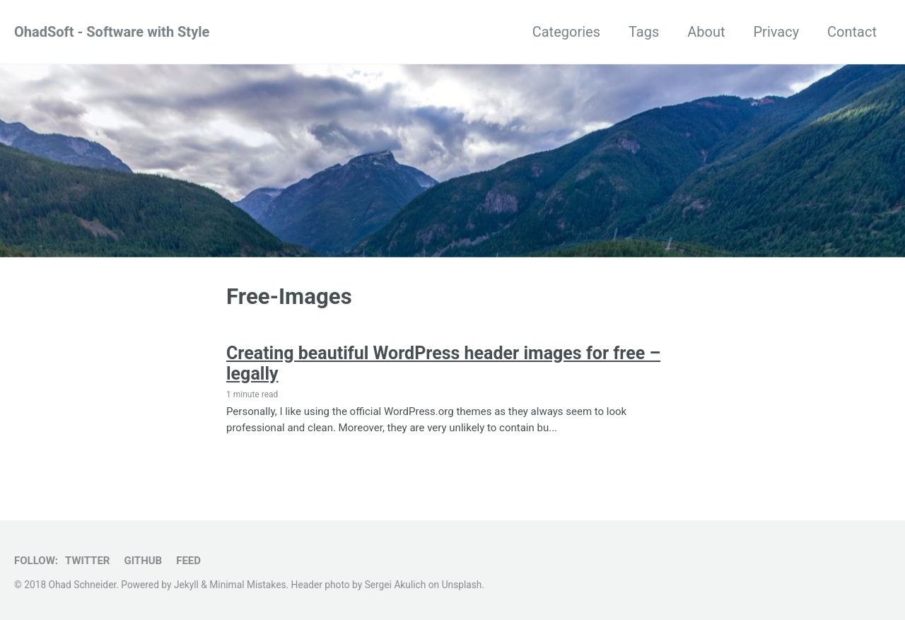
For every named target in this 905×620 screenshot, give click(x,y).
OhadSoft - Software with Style (111, 31)
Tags (644, 31)
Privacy (776, 31)
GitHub (143, 560)
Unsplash (462, 584)
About (706, 31)
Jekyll (186, 584)
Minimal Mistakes (247, 584)
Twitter (87, 560)
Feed (188, 560)
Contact (852, 31)
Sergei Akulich (395, 584)
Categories (566, 31)
